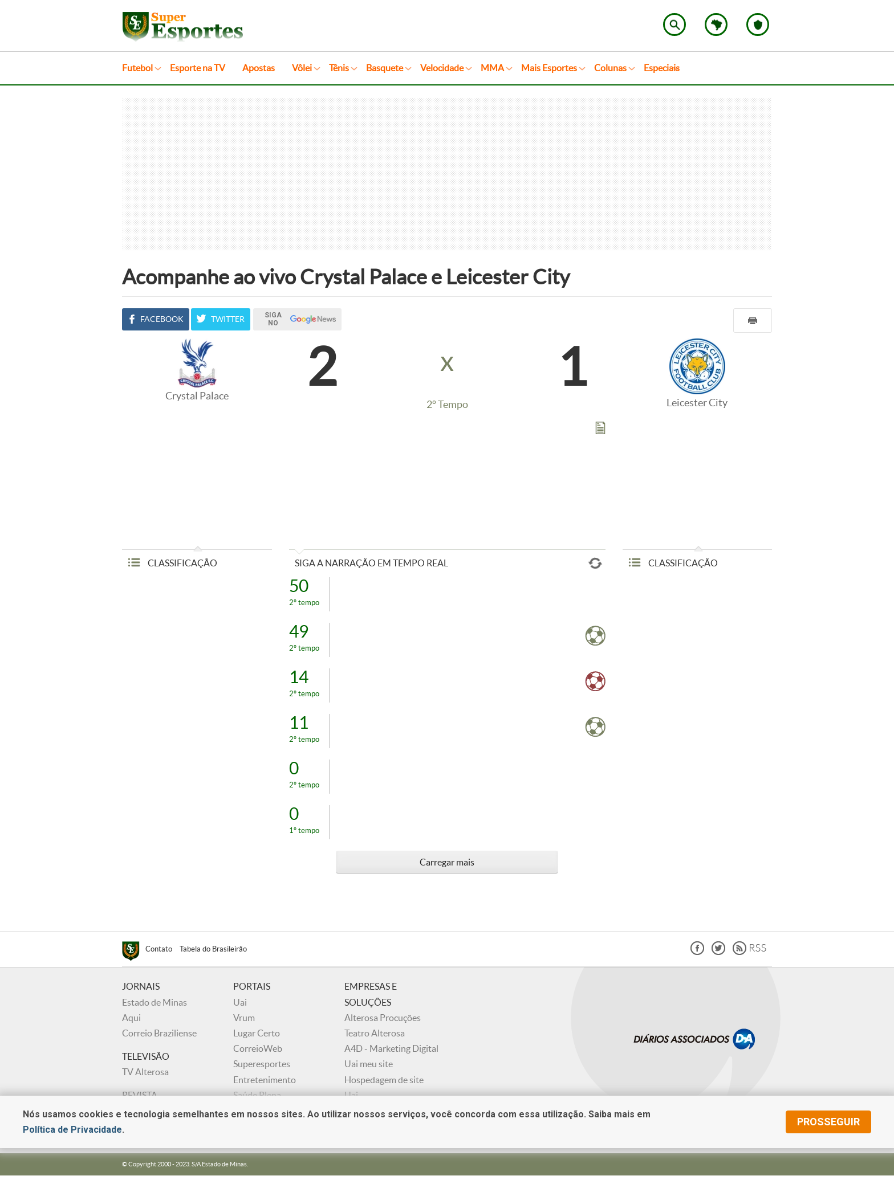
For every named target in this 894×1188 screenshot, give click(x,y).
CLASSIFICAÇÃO (172, 563)
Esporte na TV (197, 68)
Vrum (244, 1018)
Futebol (137, 68)
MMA (492, 68)
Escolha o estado (716, 24)
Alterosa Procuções (382, 1018)
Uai (240, 1002)
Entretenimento (264, 1080)
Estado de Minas (154, 1002)
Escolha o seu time (757, 24)
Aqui (131, 1018)
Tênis (339, 68)
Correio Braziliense (159, 1033)
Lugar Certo (256, 1033)
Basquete (384, 68)
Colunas (610, 68)
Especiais (662, 68)
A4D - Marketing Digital (391, 1048)
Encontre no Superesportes (674, 24)
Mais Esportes (549, 68)
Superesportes (261, 1064)
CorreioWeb (257, 1048)
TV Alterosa (145, 1072)
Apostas (258, 68)
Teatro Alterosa (374, 1033)
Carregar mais (447, 862)
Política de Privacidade (72, 1129)
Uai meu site (368, 1064)
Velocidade (442, 68)
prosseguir (828, 1122)
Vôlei (302, 68)
